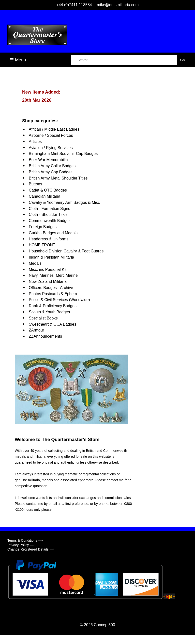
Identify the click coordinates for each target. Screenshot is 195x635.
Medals (35, 263)
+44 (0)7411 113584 (74, 5)
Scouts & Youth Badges (49, 312)
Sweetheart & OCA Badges (52, 324)
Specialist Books (43, 318)
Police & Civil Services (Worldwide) (59, 300)
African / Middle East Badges (54, 129)
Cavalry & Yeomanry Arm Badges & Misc (64, 202)
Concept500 (104, 625)
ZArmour (36, 330)
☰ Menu (18, 59)
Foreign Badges (43, 227)
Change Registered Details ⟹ (30, 549)
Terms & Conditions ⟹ (25, 540)
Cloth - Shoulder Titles (48, 214)
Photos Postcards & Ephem (53, 294)
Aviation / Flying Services (51, 148)
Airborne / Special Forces (51, 135)
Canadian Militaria (44, 196)
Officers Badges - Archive (51, 288)
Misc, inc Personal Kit (47, 269)
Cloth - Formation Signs (49, 209)
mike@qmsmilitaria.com (118, 5)
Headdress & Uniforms (48, 239)
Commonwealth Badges (50, 221)
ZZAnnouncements (45, 336)
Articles (35, 141)
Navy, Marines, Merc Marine (53, 275)
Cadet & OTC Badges (48, 190)
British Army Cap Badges (51, 172)
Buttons (35, 184)
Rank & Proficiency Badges (52, 306)
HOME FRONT (42, 245)
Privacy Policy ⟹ (21, 545)
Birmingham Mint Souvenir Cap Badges (63, 154)
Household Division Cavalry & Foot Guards (66, 251)
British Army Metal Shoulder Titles (58, 178)
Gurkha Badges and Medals (53, 233)
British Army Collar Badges (52, 166)
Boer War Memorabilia (48, 160)
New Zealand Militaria (48, 281)
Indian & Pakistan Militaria (51, 257)
